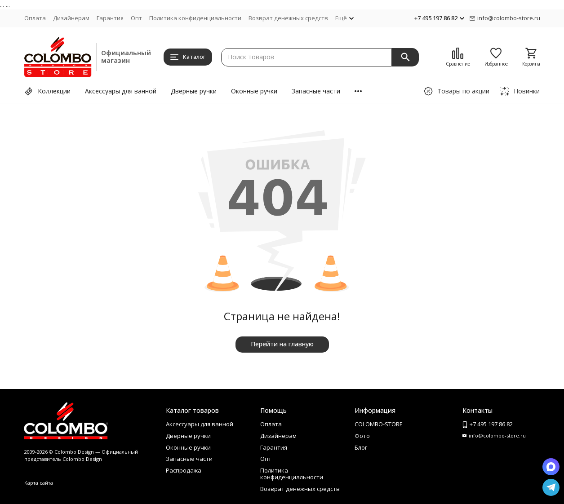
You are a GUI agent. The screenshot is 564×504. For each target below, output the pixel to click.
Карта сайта (38, 482)
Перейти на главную (282, 344)
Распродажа (183, 470)
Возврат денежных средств (288, 18)
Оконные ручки (254, 91)
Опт (136, 18)
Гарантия (110, 18)
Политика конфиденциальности (195, 18)
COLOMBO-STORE (379, 424)
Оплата (35, 18)
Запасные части (316, 91)
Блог (361, 447)
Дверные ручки (194, 91)
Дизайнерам (71, 18)
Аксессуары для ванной (120, 91)
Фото (362, 436)
